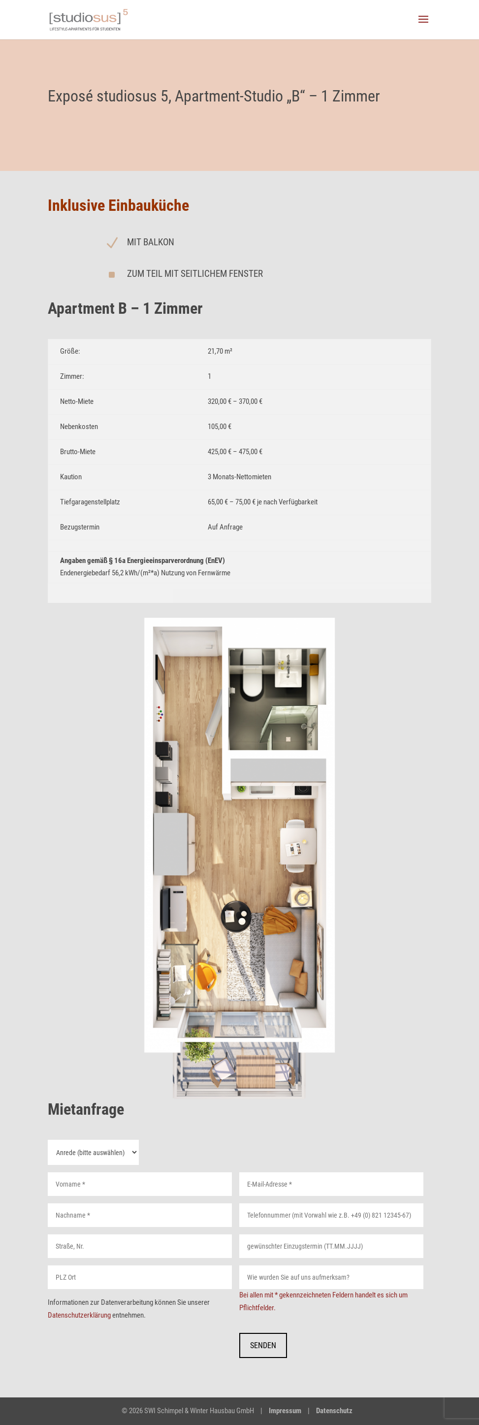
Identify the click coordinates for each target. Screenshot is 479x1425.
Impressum (285, 1410)
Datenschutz (334, 1410)
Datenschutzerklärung (79, 1315)
